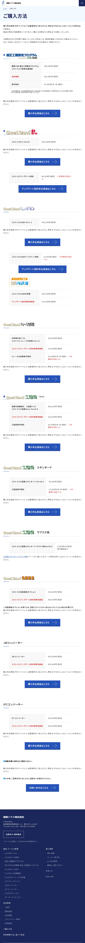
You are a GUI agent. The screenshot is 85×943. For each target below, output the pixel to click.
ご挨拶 (7, 907)
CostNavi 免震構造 (13, 873)
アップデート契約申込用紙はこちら (39, 188)
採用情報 (8, 923)
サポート (49, 871)
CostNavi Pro (11, 853)
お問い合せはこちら (38, 787)
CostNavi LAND (12, 869)
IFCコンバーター (11, 889)
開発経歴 (8, 911)
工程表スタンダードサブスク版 (15, 556)
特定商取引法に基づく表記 (13, 934)
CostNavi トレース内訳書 (15, 877)
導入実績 (50, 853)
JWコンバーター (11, 885)
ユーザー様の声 (53, 857)
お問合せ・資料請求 (13, 834)
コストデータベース (12, 881)
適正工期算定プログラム (14, 861)
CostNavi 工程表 (12, 857)
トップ (5, 8)
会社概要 (8, 915)
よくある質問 (52, 861)
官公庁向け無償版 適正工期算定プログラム (22, 865)
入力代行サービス (12, 893)
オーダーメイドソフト (13, 897)
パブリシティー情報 (12, 919)
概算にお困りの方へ (55, 865)
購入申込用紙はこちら (39, 113)
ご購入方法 (7, 929)
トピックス (50, 876)
